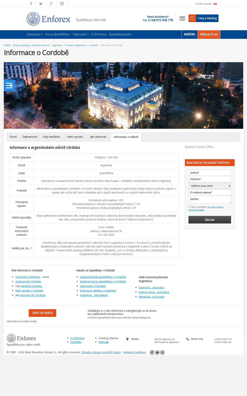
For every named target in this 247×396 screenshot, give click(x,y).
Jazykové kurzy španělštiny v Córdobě (103, 281)
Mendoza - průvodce (151, 296)
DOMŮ (7, 45)
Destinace (35, 34)
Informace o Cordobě (112, 45)
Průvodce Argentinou (76, 45)
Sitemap (104, 342)
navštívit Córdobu (31, 286)
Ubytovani (81, 34)
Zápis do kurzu (42, 313)
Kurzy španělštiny (57, 34)
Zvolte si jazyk (206, 3)
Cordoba (93, 45)
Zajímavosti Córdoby (28, 281)
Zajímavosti (29, 136)
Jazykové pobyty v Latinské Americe (31, 45)
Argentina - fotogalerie (94, 295)
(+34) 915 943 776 (160, 20)
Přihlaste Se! (209, 34)
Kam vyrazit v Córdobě (29, 290)
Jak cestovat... (99, 136)
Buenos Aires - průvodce (154, 292)
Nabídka (189, 34)
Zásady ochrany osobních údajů (101, 352)
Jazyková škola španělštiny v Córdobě (103, 277)
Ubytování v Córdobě (93, 286)
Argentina (57, 45)
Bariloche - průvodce (151, 287)
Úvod (13, 136)
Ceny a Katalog (207, 18)
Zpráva (209, 199)
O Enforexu (99, 34)
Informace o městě (126, 137)
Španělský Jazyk (120, 34)
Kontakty (76, 342)
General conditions (134, 352)
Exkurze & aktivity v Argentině (98, 290)
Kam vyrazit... (75, 136)
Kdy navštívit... (52, 136)
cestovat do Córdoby (33, 295)
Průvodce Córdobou (27, 277)
